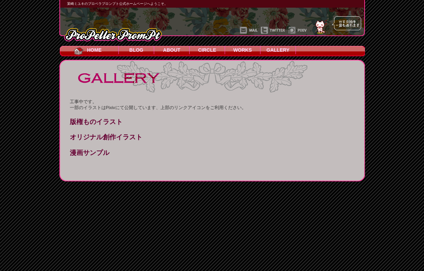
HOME (94, 50)
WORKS (242, 50)
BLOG (136, 50)
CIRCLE (207, 50)
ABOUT (172, 50)
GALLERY (277, 50)
